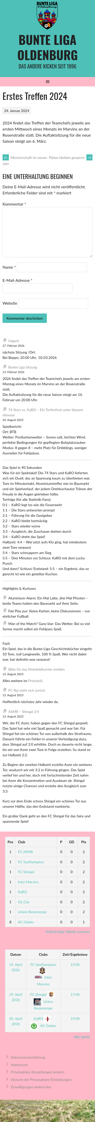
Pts (83, 842)
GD (71, 842)
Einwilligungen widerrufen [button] (31, 1087)
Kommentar (14, 203)
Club (21, 842)
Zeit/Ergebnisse (75, 954)
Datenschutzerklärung (28, 1057)
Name (9, 267)
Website (10, 303)
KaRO (22, 892)
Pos (10, 842)
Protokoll (35, 680)
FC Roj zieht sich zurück (26, 690)
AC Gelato (26, 922)
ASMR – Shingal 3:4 (23, 711)
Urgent (13, 341)
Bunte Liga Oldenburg (47, 47)
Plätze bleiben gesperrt (70, 157)
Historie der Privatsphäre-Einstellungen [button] (41, 1079)
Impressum (19, 1064)
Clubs (43, 954)
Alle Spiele (82, 1037)
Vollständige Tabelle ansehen (68, 931)
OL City (24, 902)
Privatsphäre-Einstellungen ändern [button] (37, 1072)
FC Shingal (26, 872)
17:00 (75, 994)
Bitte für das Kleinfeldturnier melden (36, 669)
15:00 (75, 964)
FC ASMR (25, 852)
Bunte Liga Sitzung (22, 367)
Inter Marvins (28, 882)
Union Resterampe (32, 912)
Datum (15, 954)
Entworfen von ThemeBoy (22, 1107)
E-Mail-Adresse (17, 280)
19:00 (75, 1018)
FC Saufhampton (31, 862)
